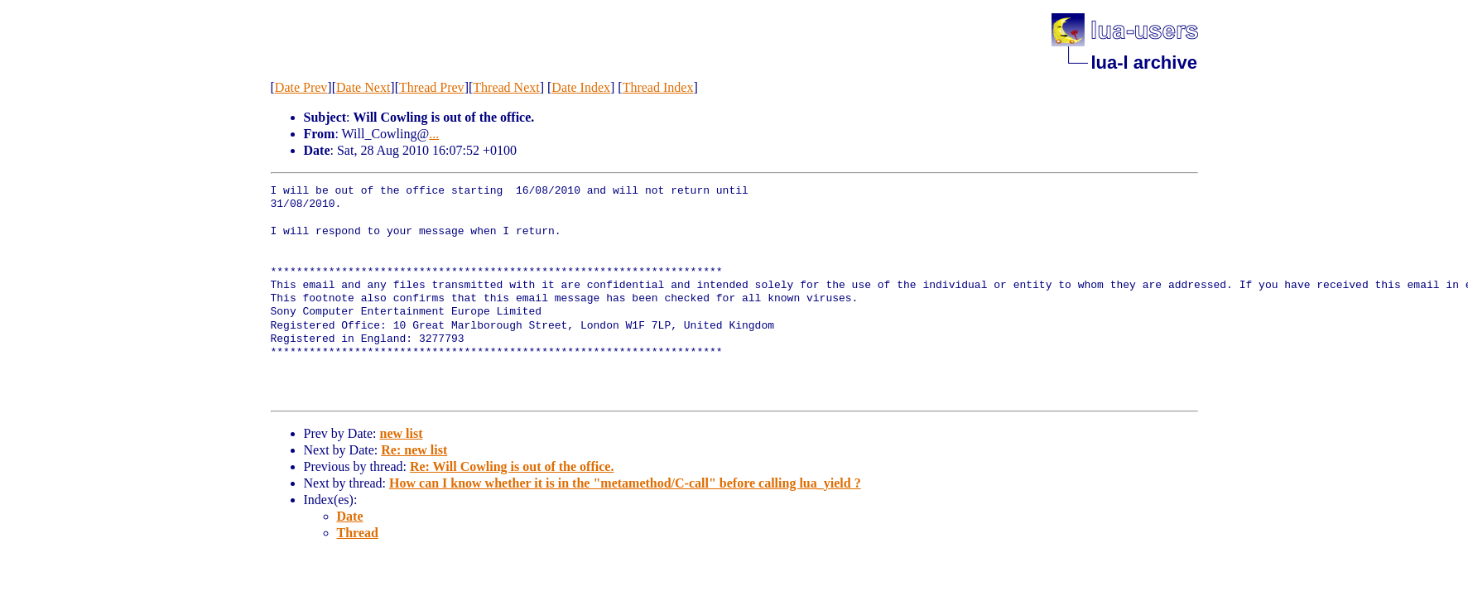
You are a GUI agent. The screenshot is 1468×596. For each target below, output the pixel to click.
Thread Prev (431, 87)
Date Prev (301, 87)
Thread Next (506, 87)
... (434, 134)
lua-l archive (1144, 62)
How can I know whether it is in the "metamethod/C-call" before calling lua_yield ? (625, 483)
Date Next (363, 87)
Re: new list (414, 450)
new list (400, 433)
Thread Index (658, 87)
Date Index (580, 87)
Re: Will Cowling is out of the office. (512, 466)
